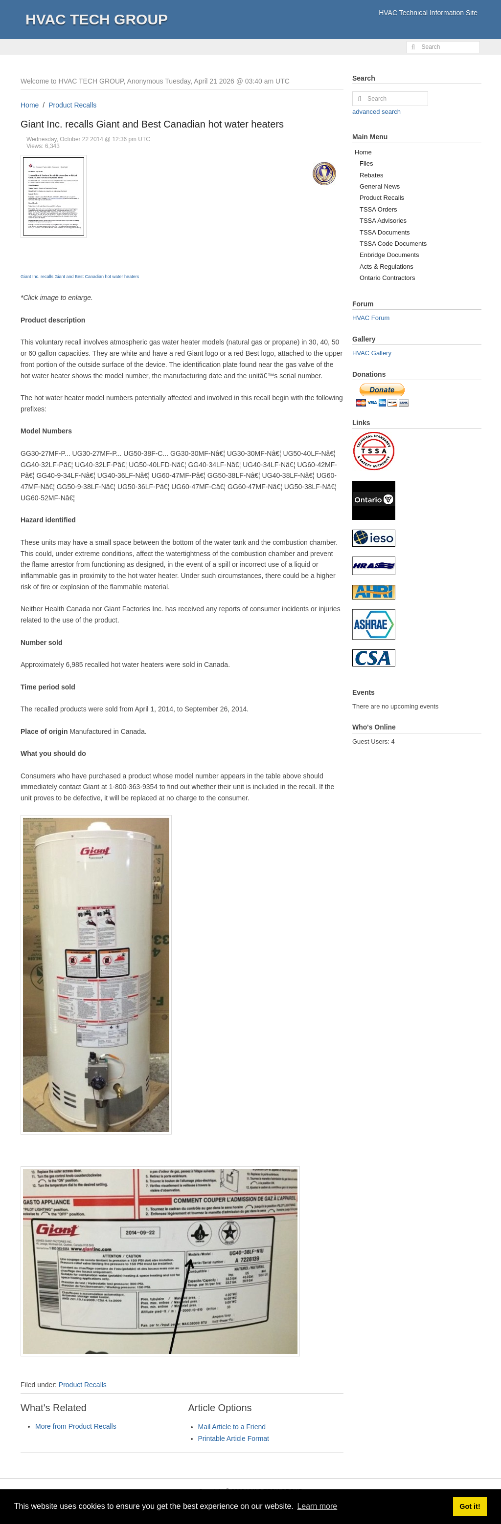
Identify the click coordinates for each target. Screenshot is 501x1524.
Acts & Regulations (386, 266)
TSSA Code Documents (393, 243)
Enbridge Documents (389, 254)
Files (366, 163)
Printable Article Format (234, 1438)
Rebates (371, 175)
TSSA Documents (385, 232)
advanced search (376, 111)
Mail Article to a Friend (232, 1427)
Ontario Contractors (387, 277)
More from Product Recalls (75, 1426)
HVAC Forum (370, 318)
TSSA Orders (378, 209)
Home (30, 105)
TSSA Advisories (383, 220)
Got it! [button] (469, 1506)
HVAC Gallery (371, 353)
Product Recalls (72, 105)
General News (380, 186)
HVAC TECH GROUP (96, 19)
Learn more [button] (317, 1506)
